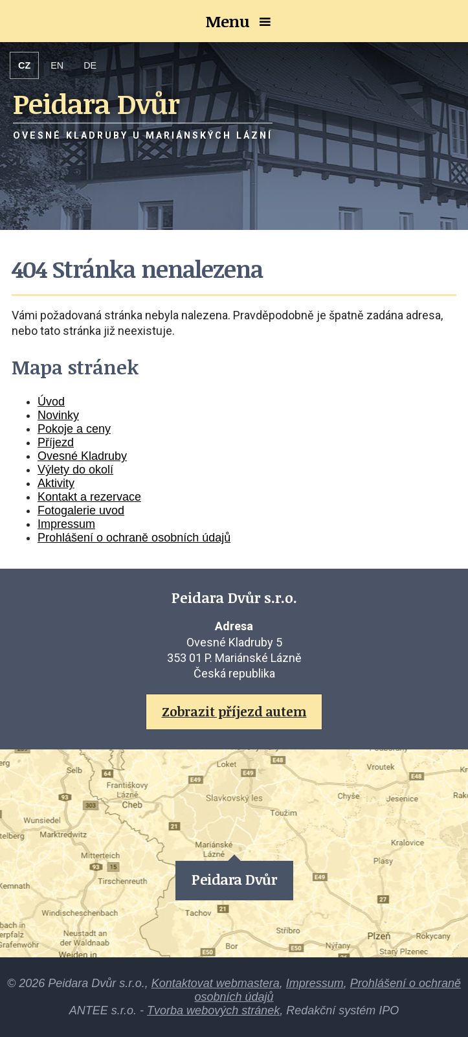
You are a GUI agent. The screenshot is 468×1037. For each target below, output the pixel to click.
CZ (24, 65)
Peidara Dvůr (234, 879)
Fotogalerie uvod (81, 510)
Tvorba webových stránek (213, 1010)
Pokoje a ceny (74, 428)
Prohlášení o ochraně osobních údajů (134, 537)
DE (90, 65)
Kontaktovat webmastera (215, 983)
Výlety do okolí (75, 469)
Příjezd (56, 442)
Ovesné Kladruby (82, 456)
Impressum (66, 524)
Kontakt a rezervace (89, 496)
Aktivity (56, 483)
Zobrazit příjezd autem (234, 711)
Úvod (51, 401)
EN (56, 65)
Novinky (58, 415)
